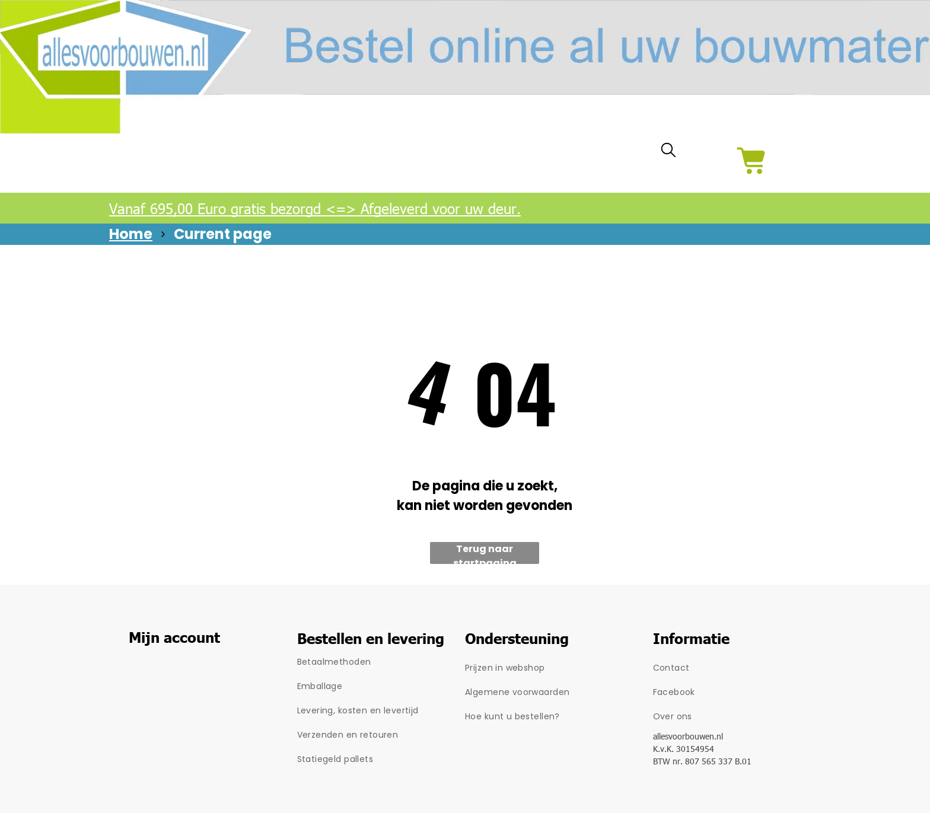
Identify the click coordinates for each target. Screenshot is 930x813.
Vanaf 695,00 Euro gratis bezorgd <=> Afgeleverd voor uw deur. (315, 208)
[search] (668, 152)
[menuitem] (381, 662)
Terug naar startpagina (485, 553)
